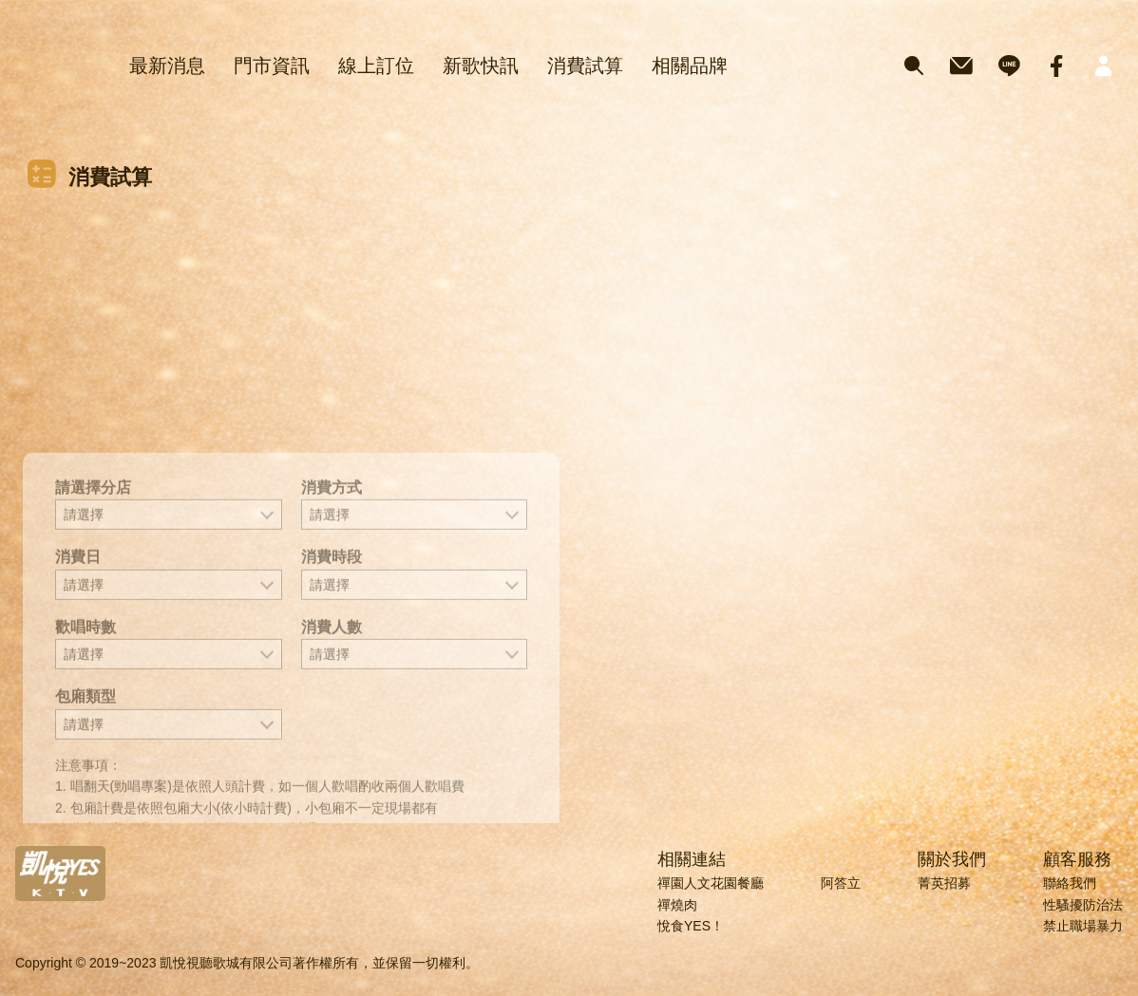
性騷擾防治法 (1083, 904)
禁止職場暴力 (1083, 925)
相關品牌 (690, 65)
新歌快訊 (481, 65)
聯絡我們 (1069, 883)
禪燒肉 (677, 904)
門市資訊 (272, 65)
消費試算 (585, 65)
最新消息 (167, 65)
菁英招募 (944, 883)
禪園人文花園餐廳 (710, 883)
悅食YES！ (690, 925)
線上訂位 (376, 65)
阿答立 (841, 883)
